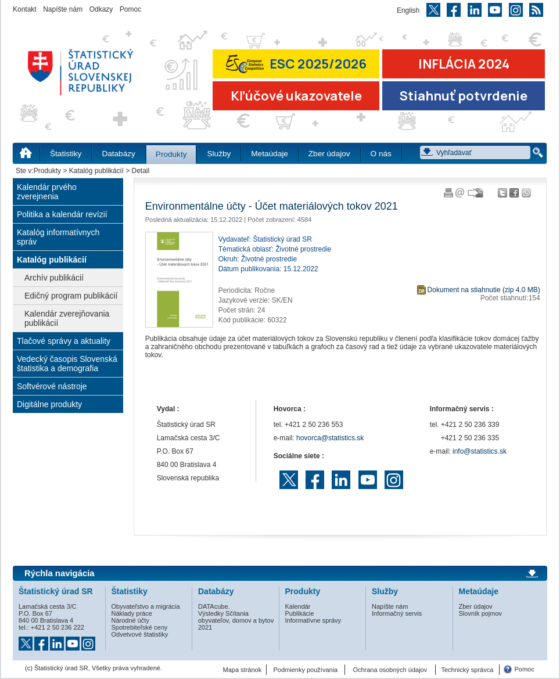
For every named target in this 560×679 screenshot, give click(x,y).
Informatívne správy (313, 620)
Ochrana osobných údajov (390, 669)
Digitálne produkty (49, 404)
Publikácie (299, 613)
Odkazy (101, 9)
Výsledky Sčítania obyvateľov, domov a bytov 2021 (236, 620)
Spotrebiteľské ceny (140, 627)
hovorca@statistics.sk (330, 438)
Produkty (171, 154)
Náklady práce (132, 613)
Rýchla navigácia (59, 573)
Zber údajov (329, 153)
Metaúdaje (269, 153)
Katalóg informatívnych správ (58, 237)
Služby (219, 153)
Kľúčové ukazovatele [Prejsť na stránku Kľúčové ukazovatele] (296, 96)
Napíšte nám (62, 9)
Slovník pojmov (480, 613)
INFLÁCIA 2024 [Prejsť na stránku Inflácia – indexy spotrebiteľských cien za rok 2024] (463, 64)
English (408, 10)
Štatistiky (65, 153)
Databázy (118, 153)
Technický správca (467, 669)
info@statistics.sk (480, 451)
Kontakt (25, 9)
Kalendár (298, 606)
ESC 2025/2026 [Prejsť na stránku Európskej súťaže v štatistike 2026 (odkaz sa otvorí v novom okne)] (296, 64)
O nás (381, 153)
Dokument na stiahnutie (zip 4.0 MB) (484, 290)
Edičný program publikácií (70, 295)
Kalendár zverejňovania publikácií (66, 318)
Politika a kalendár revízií (62, 214)
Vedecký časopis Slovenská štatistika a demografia (67, 363)
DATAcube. (214, 606)
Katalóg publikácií (96, 171)
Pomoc (130, 9)
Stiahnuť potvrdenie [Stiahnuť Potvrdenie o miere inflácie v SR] (463, 96)
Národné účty (130, 620)
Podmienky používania (306, 669)
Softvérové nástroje (52, 386)
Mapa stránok (242, 669)
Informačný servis (397, 613)
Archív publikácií (54, 277)
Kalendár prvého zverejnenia (47, 191)
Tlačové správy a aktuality (63, 341)
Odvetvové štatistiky (140, 634)
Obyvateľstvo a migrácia (146, 606)
